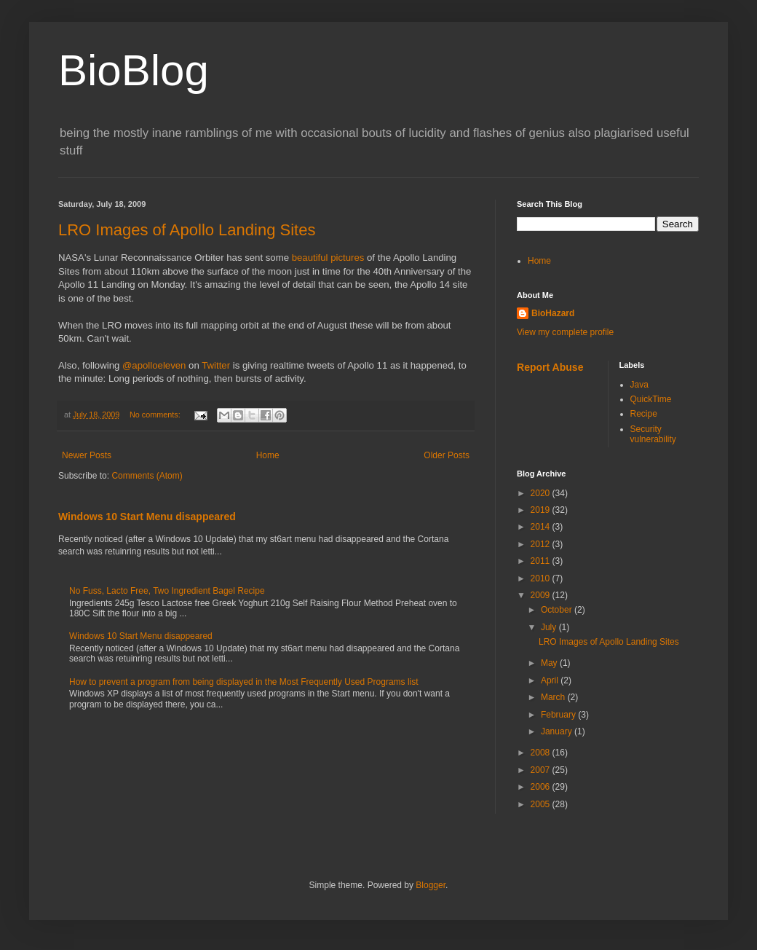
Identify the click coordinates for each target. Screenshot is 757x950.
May (550, 663)
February (559, 715)
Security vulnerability (653, 434)
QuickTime (651, 399)
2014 (541, 527)
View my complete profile (565, 332)
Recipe (643, 414)
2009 (541, 595)
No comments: (156, 414)
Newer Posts (86, 455)
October (557, 610)
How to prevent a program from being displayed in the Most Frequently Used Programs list (244, 682)
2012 (541, 544)
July (550, 627)
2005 (541, 804)
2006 (541, 787)
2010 (541, 578)
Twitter (216, 365)
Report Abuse (550, 367)
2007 (541, 770)
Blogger (430, 885)
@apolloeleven (154, 365)
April (550, 680)
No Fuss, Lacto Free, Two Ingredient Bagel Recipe (167, 591)
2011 (541, 561)
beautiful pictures (328, 257)
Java (639, 385)
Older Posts (446, 455)
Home (268, 455)
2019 (541, 510)
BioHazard (552, 313)
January (557, 731)
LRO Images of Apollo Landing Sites (186, 230)
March (554, 697)
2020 (541, 493)
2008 (541, 752)
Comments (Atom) (146, 476)
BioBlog (133, 70)
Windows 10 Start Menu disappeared (147, 516)
